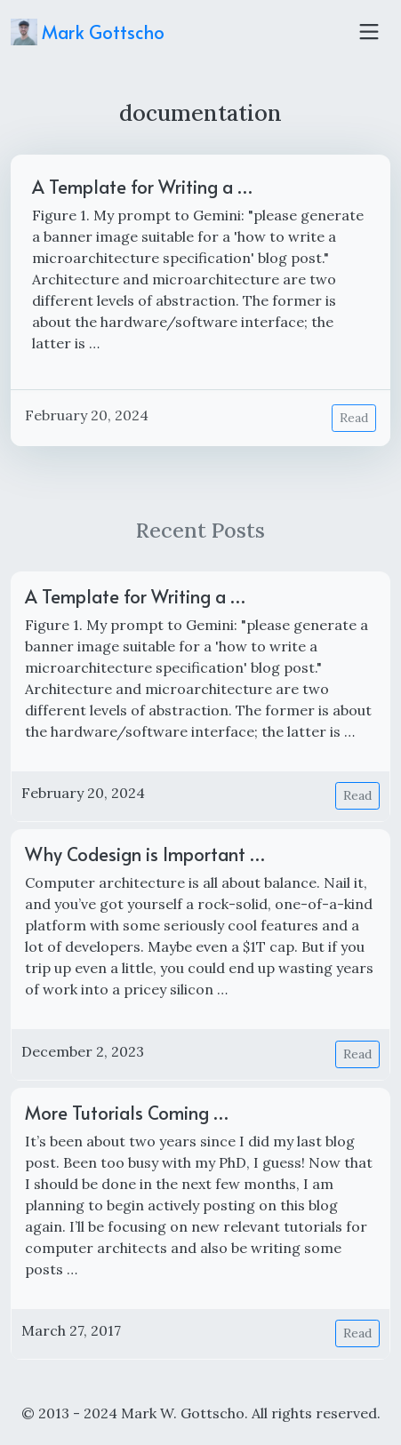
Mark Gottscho (87, 32)
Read (354, 418)
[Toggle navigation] (369, 32)
